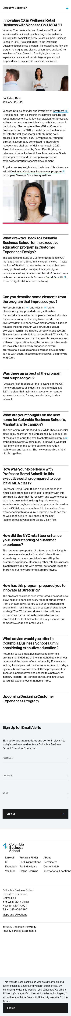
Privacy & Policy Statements (19, 930)
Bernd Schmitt (54, 277)
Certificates (50, 862)
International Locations (57, 871)
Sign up (35, 813)
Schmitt (20, 307)
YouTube (10, 871)
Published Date (12, 98)
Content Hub (51, 866)
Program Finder (29, 857)
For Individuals (28, 866)
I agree (11, 1008)
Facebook (11, 866)
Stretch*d (58, 110)
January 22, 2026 (13, 102)
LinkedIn (10, 857)
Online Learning (29, 871)
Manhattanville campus (50, 438)
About (47, 857)
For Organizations (30, 862)
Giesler (39, 307)
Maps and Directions (15, 914)
